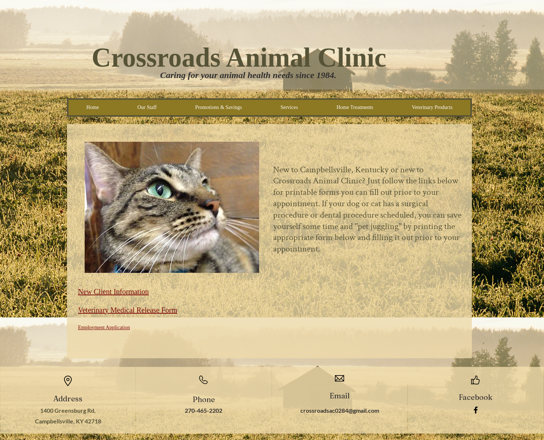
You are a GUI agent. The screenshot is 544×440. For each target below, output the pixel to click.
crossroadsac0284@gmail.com (339, 410)
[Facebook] (475, 410)
